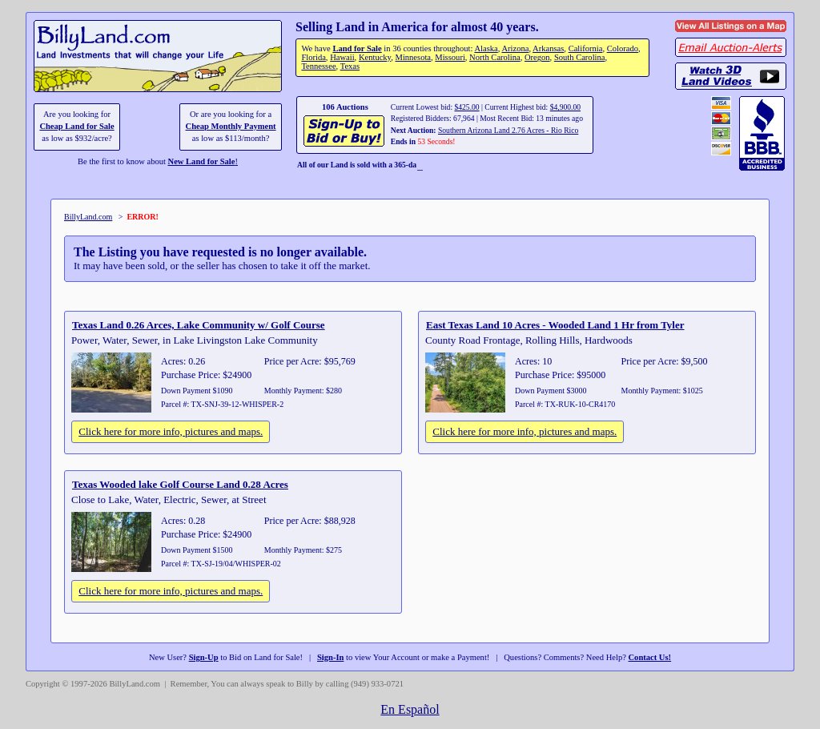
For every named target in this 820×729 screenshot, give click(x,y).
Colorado (622, 48)
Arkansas (548, 48)
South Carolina (579, 57)
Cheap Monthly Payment (231, 126)
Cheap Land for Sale (76, 126)
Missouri (450, 57)
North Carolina (495, 57)
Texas (350, 66)
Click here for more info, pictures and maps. (170, 431)
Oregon (537, 57)
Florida (313, 57)
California (586, 48)
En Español (409, 709)
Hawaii (342, 57)
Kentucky (375, 57)
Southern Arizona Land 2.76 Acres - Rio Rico (508, 130)
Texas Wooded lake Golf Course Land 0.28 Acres (180, 484)
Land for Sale (356, 48)
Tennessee (318, 66)
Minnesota (414, 57)
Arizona (515, 48)
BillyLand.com (88, 216)
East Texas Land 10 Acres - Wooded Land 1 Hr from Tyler (555, 325)
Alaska (485, 48)
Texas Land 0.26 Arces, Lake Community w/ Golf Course (198, 325)
